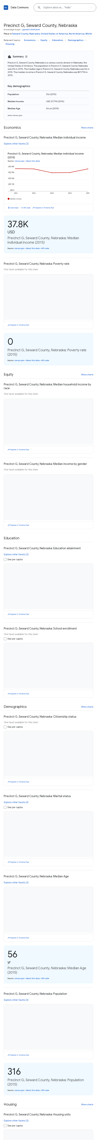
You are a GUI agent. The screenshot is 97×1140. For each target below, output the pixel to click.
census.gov (19, 161)
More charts (87, 127)
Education (57, 40)
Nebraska (34, 33)
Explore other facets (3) (16, 802)
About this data (33, 161)
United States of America (54, 33)
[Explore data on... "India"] (64, 7)
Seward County (20, 33)
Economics (30, 40)
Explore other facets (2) (16, 143)
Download (14, 208)
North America (76, 33)
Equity (44, 40)
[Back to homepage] (6, 7)
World (88, 33)
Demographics (76, 40)
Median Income (16, 199)
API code (26, 208)
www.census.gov (15, 115)
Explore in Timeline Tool (44, 208)
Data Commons (20, 7)
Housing (10, 43)
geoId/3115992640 (31, 29)
